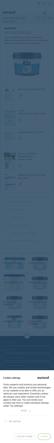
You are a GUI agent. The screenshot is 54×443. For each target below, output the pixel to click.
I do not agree (25, 436)
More (26, 411)
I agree (44, 436)
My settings (12, 421)
